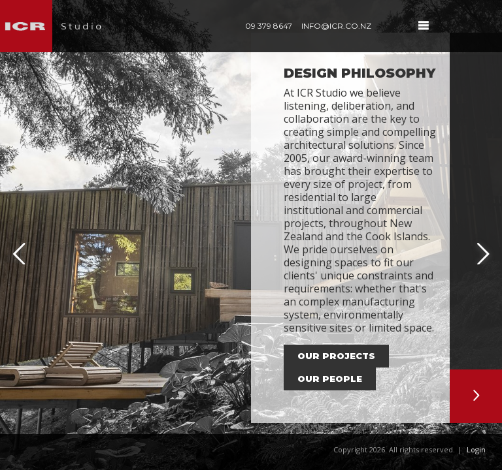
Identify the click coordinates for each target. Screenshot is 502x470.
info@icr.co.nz (336, 26)
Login (476, 449)
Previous (20, 243)
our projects (336, 356)
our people (329, 378)
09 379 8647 (268, 26)
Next (482, 243)
